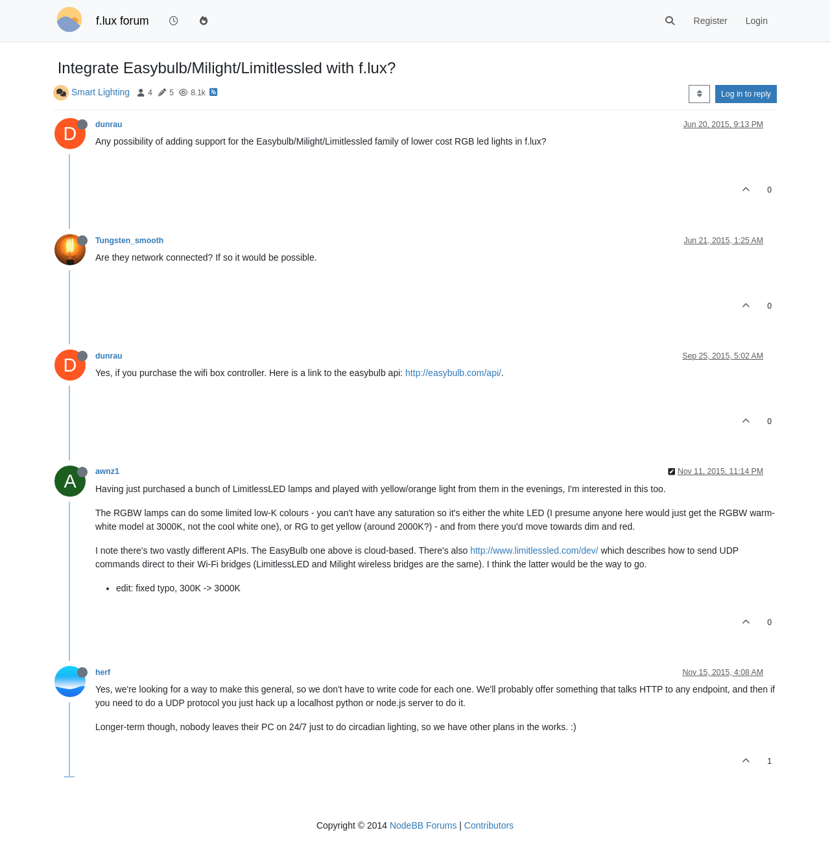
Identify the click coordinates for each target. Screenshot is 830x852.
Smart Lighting (100, 92)
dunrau (109, 124)
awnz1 (107, 471)
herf (102, 672)
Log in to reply (746, 94)
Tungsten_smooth (129, 240)
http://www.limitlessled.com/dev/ (534, 550)
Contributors (489, 825)
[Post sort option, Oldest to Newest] (699, 94)
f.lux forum (122, 20)
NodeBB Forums (423, 825)
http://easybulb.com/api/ (453, 373)
